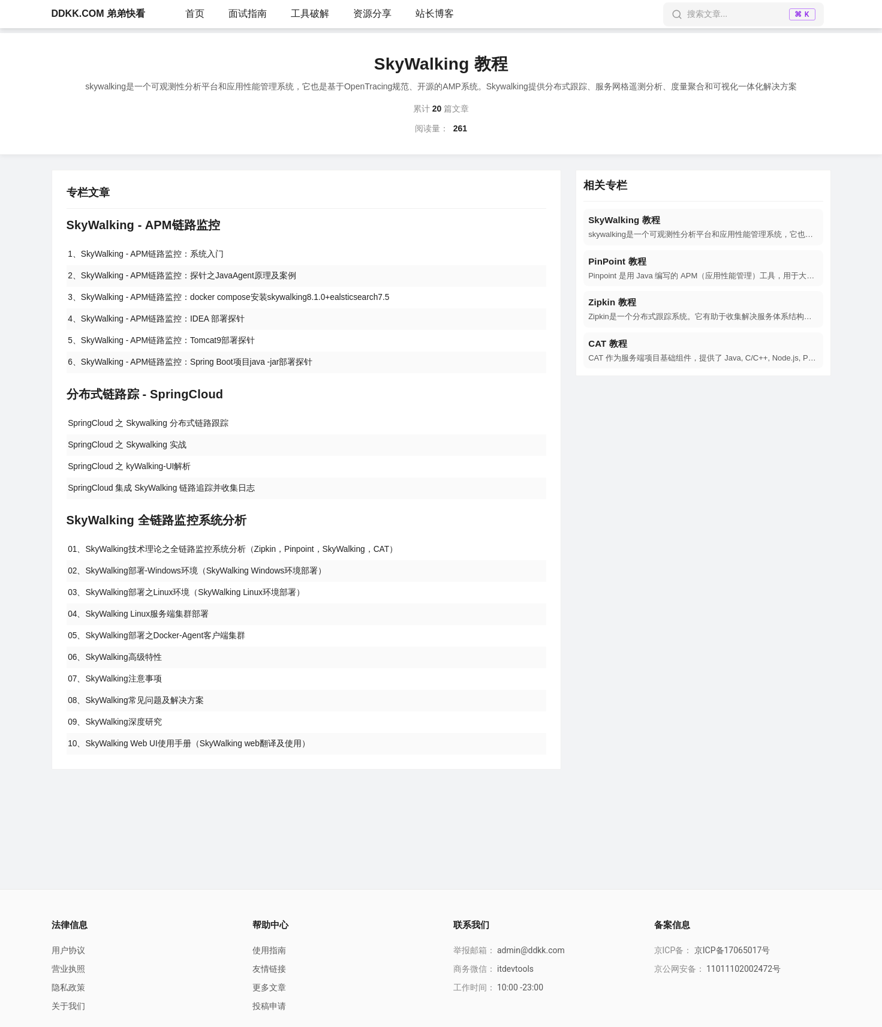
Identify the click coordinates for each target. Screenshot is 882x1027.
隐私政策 (68, 987)
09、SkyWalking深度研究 (115, 733)
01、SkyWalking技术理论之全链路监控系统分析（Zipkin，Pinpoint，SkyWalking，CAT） (235, 555)
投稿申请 (269, 1006)
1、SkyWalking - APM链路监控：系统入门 (146, 254)
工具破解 (310, 13)
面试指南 (247, 13)
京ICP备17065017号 (732, 950)
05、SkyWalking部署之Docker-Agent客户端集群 (158, 644)
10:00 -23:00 (520, 987)
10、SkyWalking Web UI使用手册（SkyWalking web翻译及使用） (191, 755)
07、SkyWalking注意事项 (115, 688)
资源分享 (372, 13)
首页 (194, 13)
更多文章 (269, 987)
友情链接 (269, 969)
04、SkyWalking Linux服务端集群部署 (139, 622)
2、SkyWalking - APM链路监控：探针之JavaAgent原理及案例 (183, 276)
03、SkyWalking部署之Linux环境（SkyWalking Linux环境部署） (188, 600)
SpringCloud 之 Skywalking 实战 (128, 449)
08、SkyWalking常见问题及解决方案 (136, 711)
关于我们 (68, 1006)
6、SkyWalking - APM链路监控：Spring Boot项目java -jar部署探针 (192, 365)
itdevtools (515, 969)
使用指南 (269, 950)
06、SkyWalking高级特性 (115, 666)
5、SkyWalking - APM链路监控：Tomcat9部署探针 (162, 343)
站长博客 (435, 13)
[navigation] (703, 227)
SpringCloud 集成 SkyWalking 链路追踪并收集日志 (162, 494)
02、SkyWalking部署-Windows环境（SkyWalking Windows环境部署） (199, 577)
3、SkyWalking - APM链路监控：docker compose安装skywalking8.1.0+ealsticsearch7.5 (231, 299)
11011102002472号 (743, 969)
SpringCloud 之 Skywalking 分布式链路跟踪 (149, 427)
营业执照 (68, 969)
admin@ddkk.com (531, 950)
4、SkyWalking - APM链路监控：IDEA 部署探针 (157, 321)
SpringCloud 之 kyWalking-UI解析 (131, 471)
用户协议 (68, 950)
